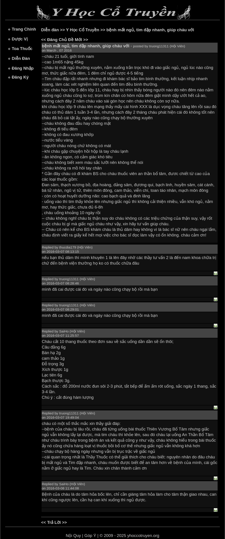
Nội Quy (73, 535)
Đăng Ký (20, 77)
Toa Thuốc (22, 48)
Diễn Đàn (21, 58)
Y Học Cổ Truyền (82, 29)
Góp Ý (90, 535)
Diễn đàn (50, 29)
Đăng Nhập (23, 68)
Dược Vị (20, 39)
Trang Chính (24, 29)
